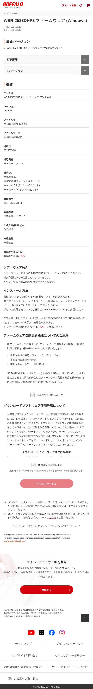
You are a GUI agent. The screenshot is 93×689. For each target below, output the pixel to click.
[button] (46, 589)
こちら (21, 255)
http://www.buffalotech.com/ (15, 541)
